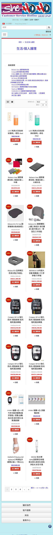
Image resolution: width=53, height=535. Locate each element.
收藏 (15, 144)
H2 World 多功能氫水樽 (19, 78)
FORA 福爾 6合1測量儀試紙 (36, 411)
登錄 (26, 20)
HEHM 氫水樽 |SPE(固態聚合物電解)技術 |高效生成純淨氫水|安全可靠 (36, 461)
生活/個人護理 (29, 42)
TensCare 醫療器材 (18, 89)
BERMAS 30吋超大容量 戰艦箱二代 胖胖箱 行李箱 (36, 273)
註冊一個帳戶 (34, 20)
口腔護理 (42, 93)
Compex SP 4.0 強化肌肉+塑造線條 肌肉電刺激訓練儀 (37, 319)
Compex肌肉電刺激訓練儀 (20, 72)
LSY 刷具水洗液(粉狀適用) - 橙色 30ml (15, 132)
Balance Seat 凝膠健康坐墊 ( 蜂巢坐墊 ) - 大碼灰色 (37, 179)
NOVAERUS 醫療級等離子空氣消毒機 (24, 87)
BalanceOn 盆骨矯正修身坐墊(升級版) (15, 272)
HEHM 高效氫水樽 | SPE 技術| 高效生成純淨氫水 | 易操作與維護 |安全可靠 (29, 81)
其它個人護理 (16, 95)
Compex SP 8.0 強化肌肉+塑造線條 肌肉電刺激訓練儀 (37, 366)
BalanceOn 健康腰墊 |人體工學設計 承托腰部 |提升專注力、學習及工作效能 (36, 228)
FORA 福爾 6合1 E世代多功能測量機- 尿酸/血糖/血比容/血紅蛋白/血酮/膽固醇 (28, 75)
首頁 (20, 42)
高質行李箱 (32, 93)
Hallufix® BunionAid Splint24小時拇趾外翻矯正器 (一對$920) (15, 459)
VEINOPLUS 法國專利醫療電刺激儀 (24, 91)
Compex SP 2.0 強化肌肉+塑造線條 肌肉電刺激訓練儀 (15, 319)
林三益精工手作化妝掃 (19, 93)
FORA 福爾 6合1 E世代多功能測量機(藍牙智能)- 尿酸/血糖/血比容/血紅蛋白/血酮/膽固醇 (15, 415)
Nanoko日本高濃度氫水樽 (20, 84)
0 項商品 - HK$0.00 (41, 35)
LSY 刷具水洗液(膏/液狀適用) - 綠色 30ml (36, 133)
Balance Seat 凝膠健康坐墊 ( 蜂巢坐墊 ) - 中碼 (15, 179)
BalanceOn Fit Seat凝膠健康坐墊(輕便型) (15, 225)
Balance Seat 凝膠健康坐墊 (20, 69)
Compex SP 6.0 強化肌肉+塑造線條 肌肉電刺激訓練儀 (15, 366)
